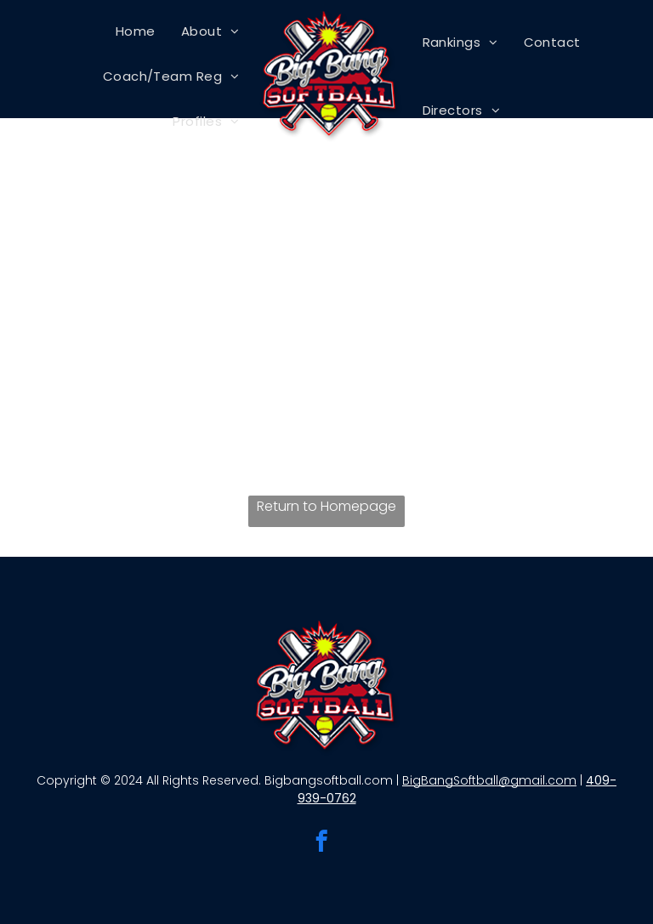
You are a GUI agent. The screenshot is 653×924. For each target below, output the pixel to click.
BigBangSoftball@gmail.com (489, 780)
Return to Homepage (326, 506)
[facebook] (321, 844)
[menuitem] (135, 31)
